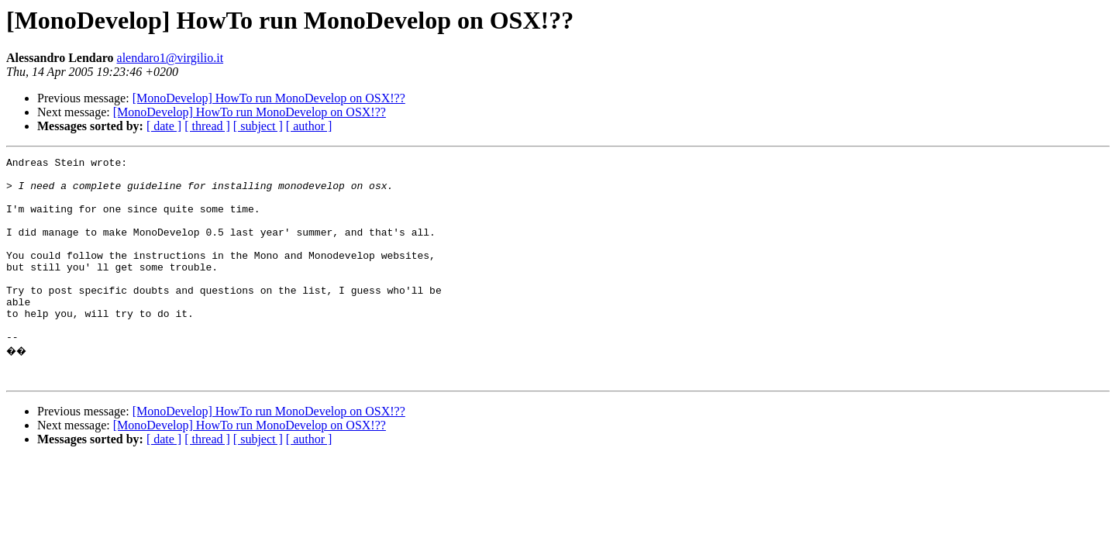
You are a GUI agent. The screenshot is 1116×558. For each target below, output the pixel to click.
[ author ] (309, 126)
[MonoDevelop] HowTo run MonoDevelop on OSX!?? (269, 98)
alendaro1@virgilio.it (170, 57)
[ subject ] (258, 126)
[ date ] (163, 126)
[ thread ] (207, 126)
